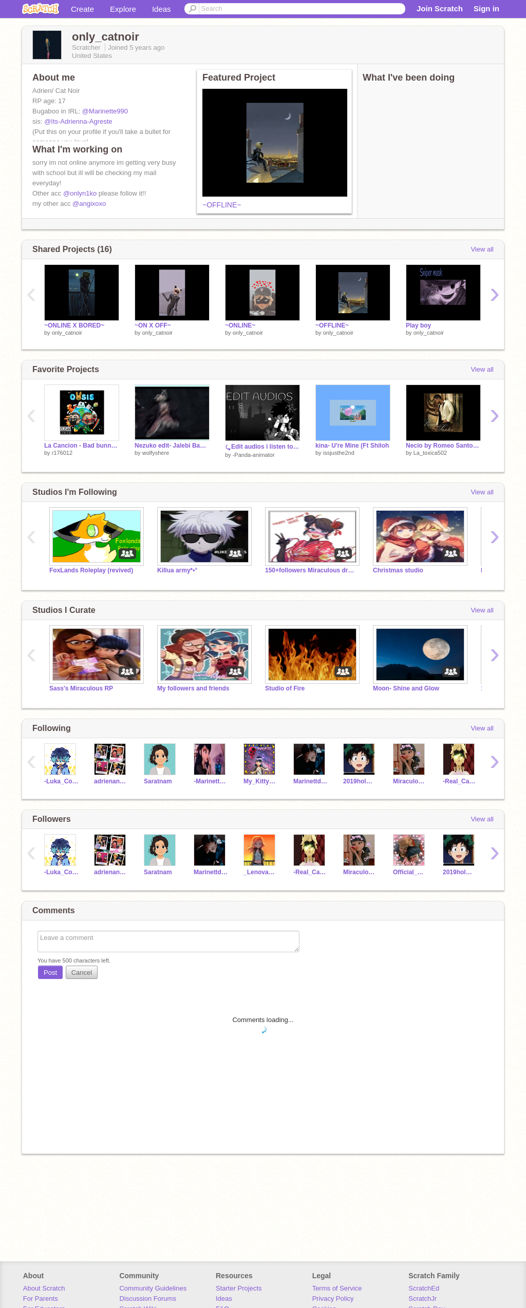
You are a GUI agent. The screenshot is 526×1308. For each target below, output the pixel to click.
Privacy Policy (333, 1298)
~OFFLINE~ (221, 205)
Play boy (418, 325)
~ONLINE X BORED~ (74, 325)
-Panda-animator (254, 455)
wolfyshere (156, 453)
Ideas (161, 9)
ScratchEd (423, 1288)
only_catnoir (67, 333)
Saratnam (158, 781)
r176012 (62, 453)
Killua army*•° (177, 570)
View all (482, 249)
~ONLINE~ (240, 325)
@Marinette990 (105, 111)
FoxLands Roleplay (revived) (91, 570)
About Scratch (44, 1288)
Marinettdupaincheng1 (310, 781)
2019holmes (360, 781)
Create (82, 9)
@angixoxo (89, 203)
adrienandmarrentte (111, 781)
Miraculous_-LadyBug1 (410, 781)
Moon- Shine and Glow (406, 688)
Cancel (81, 972)
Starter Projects (239, 1288)
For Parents (40, 1298)
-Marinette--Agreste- (211, 781)
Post (50, 972)
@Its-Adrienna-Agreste (78, 121)
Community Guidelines (152, 1288)
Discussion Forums (147, 1298)
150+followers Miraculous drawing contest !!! (311, 570)
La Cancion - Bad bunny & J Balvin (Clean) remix (81, 445)
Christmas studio (398, 570)
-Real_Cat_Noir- (460, 781)
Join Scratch (440, 8)
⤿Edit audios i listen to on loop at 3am (262, 446)
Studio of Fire (285, 688)
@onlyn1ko (80, 193)
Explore (123, 9)
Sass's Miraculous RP (81, 688)
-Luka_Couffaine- (61, 781)
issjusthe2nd (338, 453)
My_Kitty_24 (260, 781)
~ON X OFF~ (153, 325)
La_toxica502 (430, 453)
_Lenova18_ (260, 872)
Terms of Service (337, 1288)
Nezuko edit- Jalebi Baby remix (172, 445)
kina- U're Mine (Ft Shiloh (352, 445)
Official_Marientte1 (410, 872)
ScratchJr (422, 1298)
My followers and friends (193, 688)
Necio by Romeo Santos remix (443, 445)
